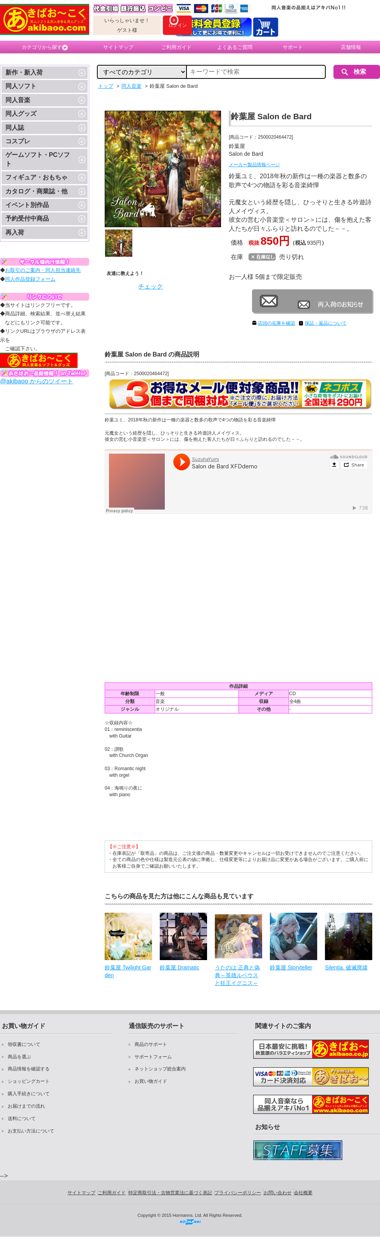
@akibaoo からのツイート (36, 381)
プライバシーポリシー (237, 1192)
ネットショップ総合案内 (160, 1069)
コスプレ (17, 141)
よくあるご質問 (234, 47)
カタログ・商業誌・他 (36, 191)
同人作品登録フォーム (30, 279)
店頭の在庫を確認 (276, 323)
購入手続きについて (29, 1093)
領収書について (24, 1044)
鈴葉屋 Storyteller (291, 967)
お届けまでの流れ (26, 1106)
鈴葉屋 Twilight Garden (128, 971)
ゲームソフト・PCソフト (37, 159)
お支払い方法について (31, 1131)
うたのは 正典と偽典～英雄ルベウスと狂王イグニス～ (237, 975)
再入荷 (14, 232)
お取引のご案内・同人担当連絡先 (43, 270)
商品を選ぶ (19, 1057)
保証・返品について (326, 323)
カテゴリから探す (45, 47)
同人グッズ (20, 113)
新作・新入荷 (24, 72)
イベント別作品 (27, 205)
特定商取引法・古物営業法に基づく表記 (170, 1192)
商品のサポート (151, 1044)
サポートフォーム (153, 1057)
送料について (22, 1118)
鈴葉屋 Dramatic (179, 967)
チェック (150, 286)
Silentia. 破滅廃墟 (346, 967)
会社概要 (303, 1192)
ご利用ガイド (176, 47)
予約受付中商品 (27, 218)
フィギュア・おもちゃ (36, 177)
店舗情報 (351, 47)
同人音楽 (17, 100)
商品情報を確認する (29, 1069)
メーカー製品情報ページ (254, 164)
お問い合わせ (278, 1192)
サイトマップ (118, 47)
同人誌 (14, 127)
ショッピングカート (29, 1081)
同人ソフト (20, 86)
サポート (293, 47)
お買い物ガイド (151, 1081)
